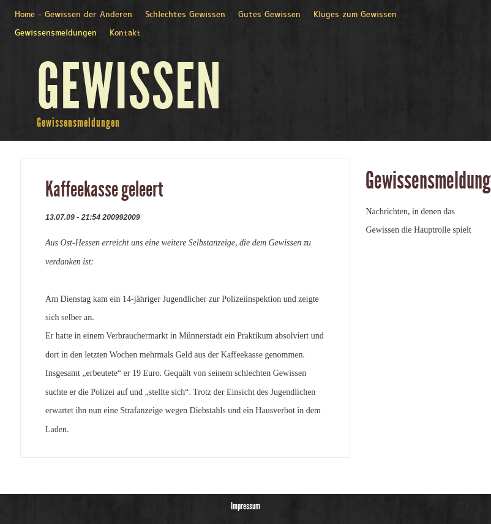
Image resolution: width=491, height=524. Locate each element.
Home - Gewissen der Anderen (73, 15)
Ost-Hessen (81, 242)
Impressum (245, 506)
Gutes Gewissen (269, 15)
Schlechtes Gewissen (185, 15)
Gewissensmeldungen (56, 33)
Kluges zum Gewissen (355, 15)
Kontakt (125, 33)
